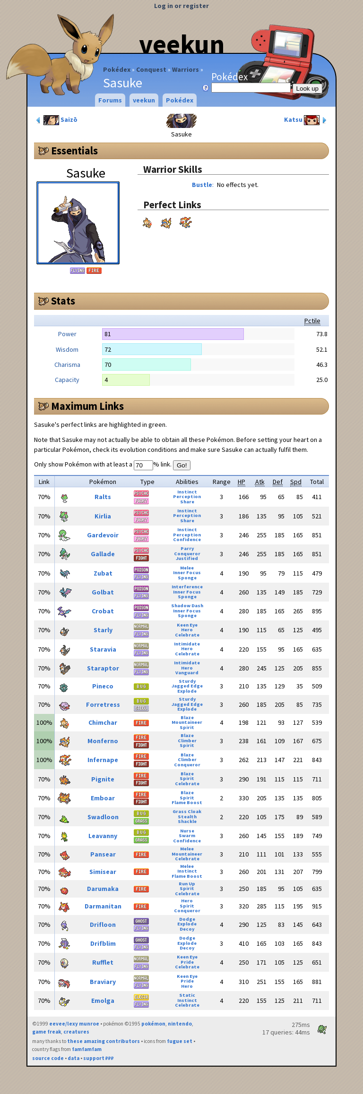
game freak (46, 1031)
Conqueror (187, 554)
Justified (187, 558)
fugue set (179, 1041)
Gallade (103, 554)
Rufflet (102, 962)
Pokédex (116, 69)
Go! (182, 465)
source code (48, 1058)
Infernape (102, 759)
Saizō (56, 120)
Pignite (102, 779)
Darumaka (103, 888)
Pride (187, 962)
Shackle (187, 821)
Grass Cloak (187, 811)
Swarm (187, 835)
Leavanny (102, 835)
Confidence (187, 539)
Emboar (103, 798)
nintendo (180, 1023)
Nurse (187, 831)
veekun (182, 43)
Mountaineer (187, 722)
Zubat (103, 573)
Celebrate (187, 635)
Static (187, 995)
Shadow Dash (187, 605)
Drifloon (103, 924)
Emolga (102, 1000)
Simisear (102, 871)
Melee (187, 568)
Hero (187, 630)
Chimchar (102, 722)
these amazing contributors (103, 1041)
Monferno (102, 741)
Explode (187, 691)
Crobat (103, 611)
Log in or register (181, 5)
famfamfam (87, 1049)
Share (187, 502)
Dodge (187, 919)
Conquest (151, 69)
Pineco (102, 686)
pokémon (153, 1023)
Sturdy (187, 681)
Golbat (103, 592)
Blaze (187, 717)
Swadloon (103, 817)
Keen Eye (187, 625)
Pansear (103, 854)
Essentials (74, 150)
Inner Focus (187, 572)
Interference (187, 587)
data (73, 1058)
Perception (187, 496)
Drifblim (103, 943)
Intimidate (187, 644)
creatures (76, 1031)
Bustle (202, 184)
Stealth (187, 817)
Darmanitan (103, 906)
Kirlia (103, 516)
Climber (187, 741)
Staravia (103, 649)
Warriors (185, 69)
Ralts (103, 496)
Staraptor (103, 668)
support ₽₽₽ (98, 1058)
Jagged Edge (187, 686)
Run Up (187, 884)
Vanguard (187, 673)
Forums (110, 100)
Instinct (187, 492)
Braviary (103, 981)
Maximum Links (87, 406)
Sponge (187, 578)
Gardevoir (103, 535)
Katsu (306, 120)
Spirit (187, 727)
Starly (103, 630)
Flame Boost (187, 802)
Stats (63, 300)
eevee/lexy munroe (74, 1023)
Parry (187, 548)
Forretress (103, 704)
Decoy (187, 929)
